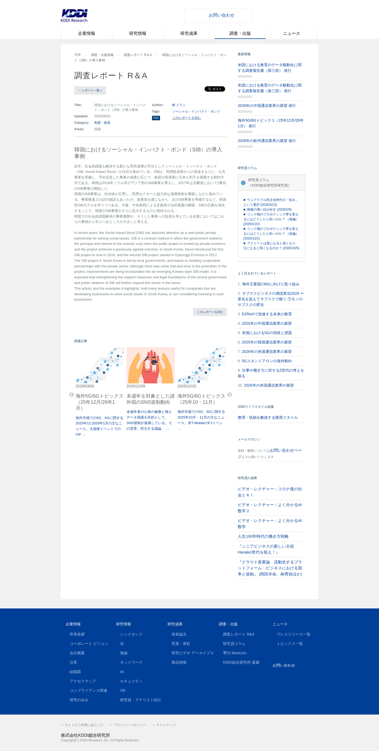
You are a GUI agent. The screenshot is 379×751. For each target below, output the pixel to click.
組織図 (75, 672)
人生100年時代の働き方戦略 (263, 536)
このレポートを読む (186, 118)
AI (122, 672)
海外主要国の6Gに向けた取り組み (271, 284)
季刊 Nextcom (234, 653)
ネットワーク (131, 662)
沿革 (73, 662)
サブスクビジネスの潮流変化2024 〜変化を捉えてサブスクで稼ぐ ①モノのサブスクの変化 (271, 299)
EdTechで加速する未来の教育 (267, 314)
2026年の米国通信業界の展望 (267, 351)
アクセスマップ (83, 681)
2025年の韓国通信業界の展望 (267, 342)
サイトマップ (166, 725)
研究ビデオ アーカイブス (193, 653)
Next (229, 395)
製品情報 (179, 662)
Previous (71, 395)
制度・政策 (102, 123)
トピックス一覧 (290, 643)
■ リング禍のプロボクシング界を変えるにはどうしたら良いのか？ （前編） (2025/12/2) (271, 233)
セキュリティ (131, 681)
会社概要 (77, 653)
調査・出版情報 (102, 55)
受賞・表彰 (181, 643)
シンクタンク (131, 634)
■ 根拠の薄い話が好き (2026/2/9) (267, 209)
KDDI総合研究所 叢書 (241, 662)
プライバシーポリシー (130, 725)
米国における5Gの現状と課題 (267, 333)
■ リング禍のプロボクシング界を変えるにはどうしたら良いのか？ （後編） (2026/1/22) (271, 219)
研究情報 (137, 33)
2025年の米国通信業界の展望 (268, 385)
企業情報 (86, 33)
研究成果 (189, 33)
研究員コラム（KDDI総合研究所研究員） (269, 182)
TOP (77, 55)
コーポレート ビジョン (89, 643)
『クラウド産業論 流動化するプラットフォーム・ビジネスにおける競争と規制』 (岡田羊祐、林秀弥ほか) (270, 568)
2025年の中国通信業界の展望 (267, 323)
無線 (124, 653)
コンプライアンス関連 (88, 690)
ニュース (291, 33)
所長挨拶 (77, 634)
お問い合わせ (222, 15)
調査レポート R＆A (138, 55)
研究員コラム (234, 643)
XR (122, 690)
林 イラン (179, 105)
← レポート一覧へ (90, 90)
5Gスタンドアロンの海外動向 (267, 361)
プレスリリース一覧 (293, 634)
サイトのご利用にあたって (84, 725)
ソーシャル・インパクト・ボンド (196, 111)
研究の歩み (79, 700)
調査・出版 (240, 33)
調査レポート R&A (238, 634)
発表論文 (179, 634)
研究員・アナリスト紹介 (140, 700)
